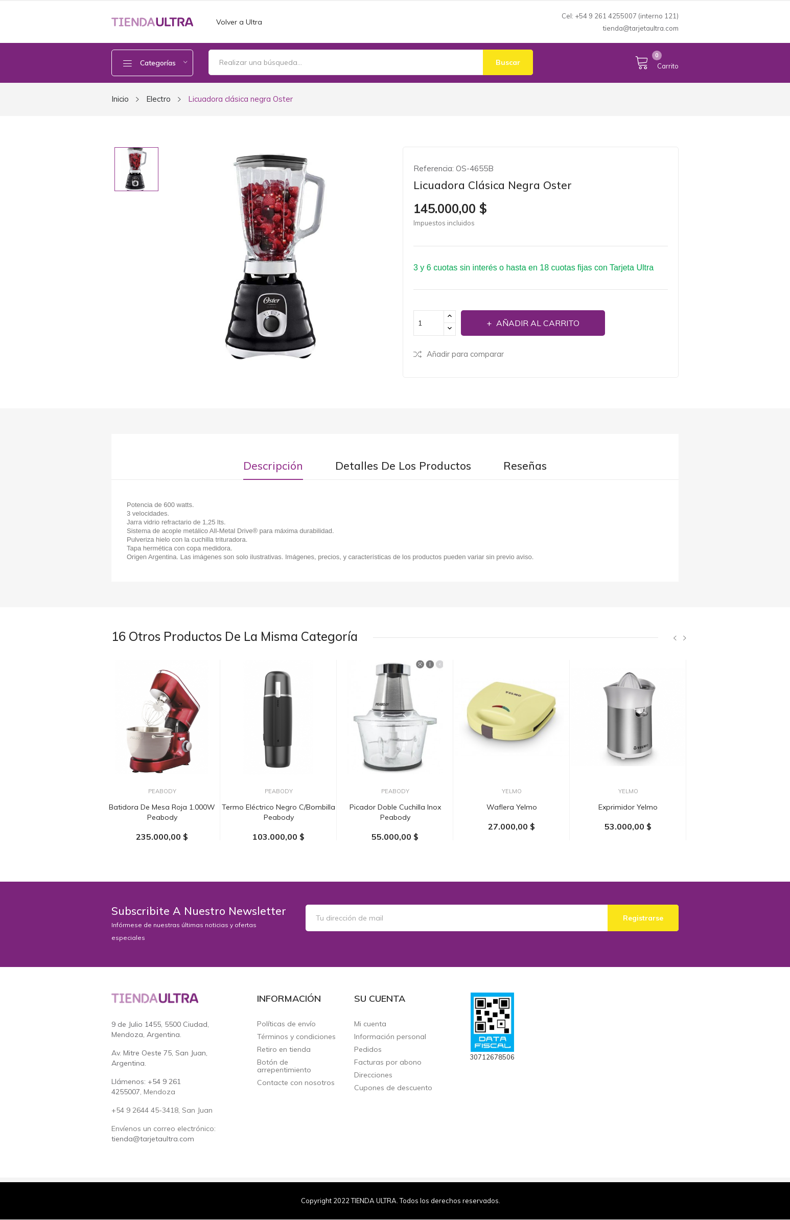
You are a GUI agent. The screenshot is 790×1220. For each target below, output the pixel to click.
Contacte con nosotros (296, 1083)
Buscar (508, 62)
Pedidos (368, 1049)
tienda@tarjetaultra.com (641, 28)
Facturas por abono (388, 1062)
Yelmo (512, 791)
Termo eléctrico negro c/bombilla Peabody (278, 812)
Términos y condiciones (296, 1037)
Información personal (390, 1037)
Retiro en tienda (284, 1049)
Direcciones (373, 1075)
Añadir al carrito (536, 323)
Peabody (162, 791)
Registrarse (643, 918)
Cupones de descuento (393, 1088)
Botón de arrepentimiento (284, 1066)
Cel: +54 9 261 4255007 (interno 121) (620, 16)
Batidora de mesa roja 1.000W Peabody (162, 812)
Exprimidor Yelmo (628, 807)
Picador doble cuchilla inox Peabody (395, 812)
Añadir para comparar (458, 354)
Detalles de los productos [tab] (403, 465)
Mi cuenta (370, 1024)
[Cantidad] (428, 323)
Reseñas (525, 465)
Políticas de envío (286, 1024)
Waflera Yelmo (511, 807)
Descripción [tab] (273, 465)
